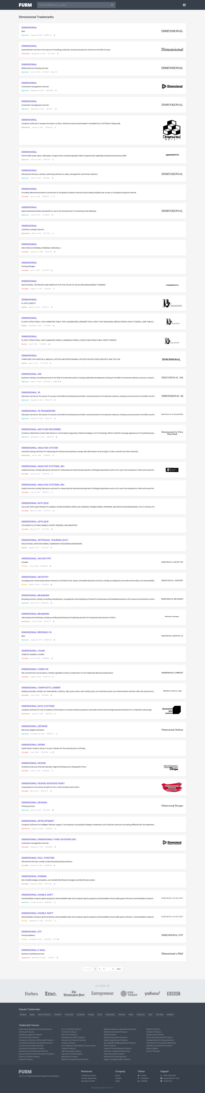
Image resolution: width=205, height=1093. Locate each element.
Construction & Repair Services (31, 1046)
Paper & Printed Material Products (117, 1048)
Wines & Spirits (152, 1048)
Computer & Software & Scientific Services (36, 1043)
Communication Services (29, 1037)
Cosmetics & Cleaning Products (31, 1048)
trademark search (34, 1076)
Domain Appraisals (88, 1078)
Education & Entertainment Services (33, 1051)
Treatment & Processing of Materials (161, 1043)
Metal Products (110, 1035)
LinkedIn (142, 1081)
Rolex (131, 1015)
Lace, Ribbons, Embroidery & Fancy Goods (78, 1046)
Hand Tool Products (69, 1035)
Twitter (142, 1075)
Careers (118, 1078)
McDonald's (110, 1015)
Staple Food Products (155, 1035)
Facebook (80, 1015)
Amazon (23, 1015)
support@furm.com (169, 1078)
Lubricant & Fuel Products (71, 1054)
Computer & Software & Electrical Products (36, 1040)
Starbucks (141, 1015)
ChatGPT (58, 1015)
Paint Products (110, 1046)
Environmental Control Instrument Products (36, 1054)
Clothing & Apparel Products (30, 1035)
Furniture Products (69, 1032)
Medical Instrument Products (115, 1032)
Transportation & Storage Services (160, 1040)
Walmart (170, 1015)
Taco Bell (159, 1015)
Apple (32, 1015)
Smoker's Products (153, 1032)
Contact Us (166, 1081)
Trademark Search (88, 1075)
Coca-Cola (69, 1015)
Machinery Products (69, 1057)
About (117, 1075)
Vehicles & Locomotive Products (159, 1046)
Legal (117, 1081)
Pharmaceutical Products (114, 1054)
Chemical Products (26, 1032)
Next (119, 969)
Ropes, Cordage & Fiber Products (117, 1059)
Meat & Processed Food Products (74, 1059)
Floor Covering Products (71, 1029)
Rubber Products (153, 1029)
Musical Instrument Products (115, 1037)
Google (91, 1015)
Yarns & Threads (153, 1051)
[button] (184, 5)
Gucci (100, 1015)
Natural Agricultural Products (116, 1040)
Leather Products (68, 1048)
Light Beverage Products (71, 1051)
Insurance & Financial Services (73, 1040)
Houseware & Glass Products (73, 1037)
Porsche (122, 1015)
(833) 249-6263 (168, 1075)
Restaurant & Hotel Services (115, 1057)
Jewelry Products (68, 1043)
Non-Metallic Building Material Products (120, 1043)
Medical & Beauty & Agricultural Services (120, 1029)
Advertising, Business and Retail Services (35, 1029)
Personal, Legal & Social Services (117, 1051)
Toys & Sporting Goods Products (159, 1037)
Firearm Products (26, 1059)
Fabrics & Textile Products (29, 1057)
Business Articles (88, 1081)
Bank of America (44, 1015)
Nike (150, 1015)
